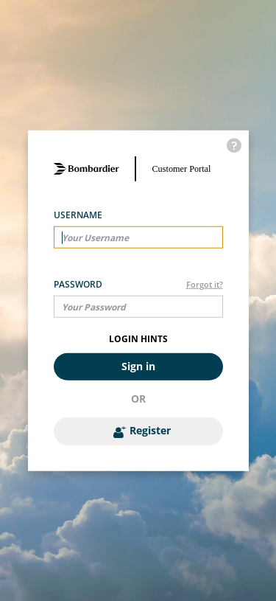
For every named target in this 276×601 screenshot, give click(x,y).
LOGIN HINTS (138, 339)
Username (78, 215)
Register (142, 430)
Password (78, 284)
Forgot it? (204, 284)
